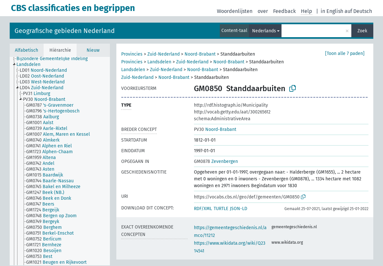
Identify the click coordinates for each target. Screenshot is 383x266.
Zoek (362, 31)
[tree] (60, 161)
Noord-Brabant (200, 54)
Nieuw (93, 50)
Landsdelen (159, 62)
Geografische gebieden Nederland (65, 31)
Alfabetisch (26, 50)
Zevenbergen (216, 161)
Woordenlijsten (234, 11)
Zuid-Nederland (163, 54)
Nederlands (264, 31)
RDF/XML (203, 208)
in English (332, 11)
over (263, 11)
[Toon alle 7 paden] (345, 53)
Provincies (132, 54)
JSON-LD (238, 208)
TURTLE (221, 208)
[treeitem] (54, 59)
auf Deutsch (358, 11)
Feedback (284, 11)
